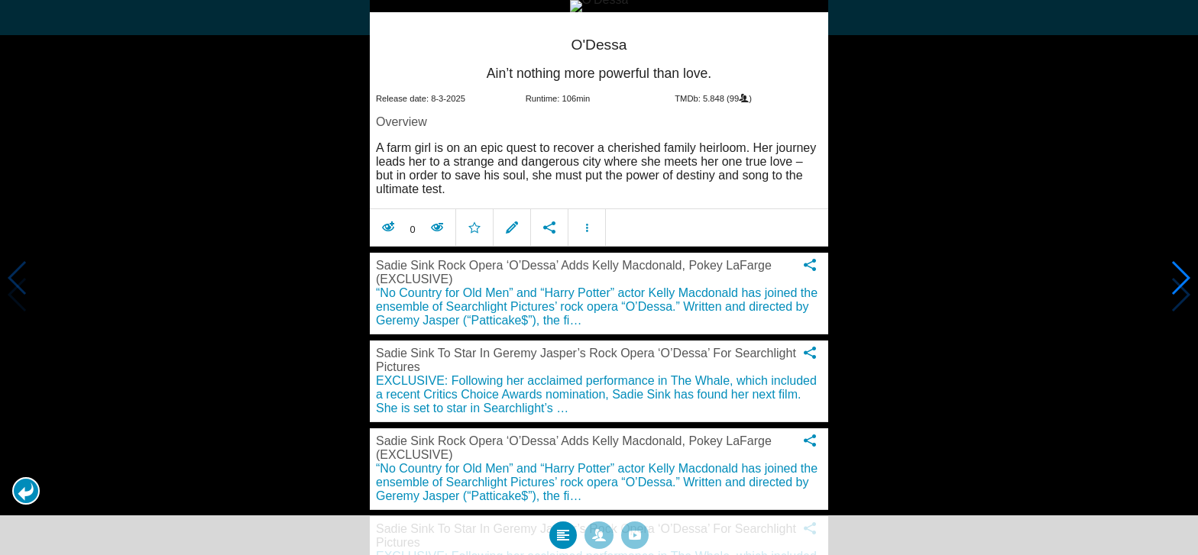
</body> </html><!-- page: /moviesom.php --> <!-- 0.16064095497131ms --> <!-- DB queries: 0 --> (599, 277)
